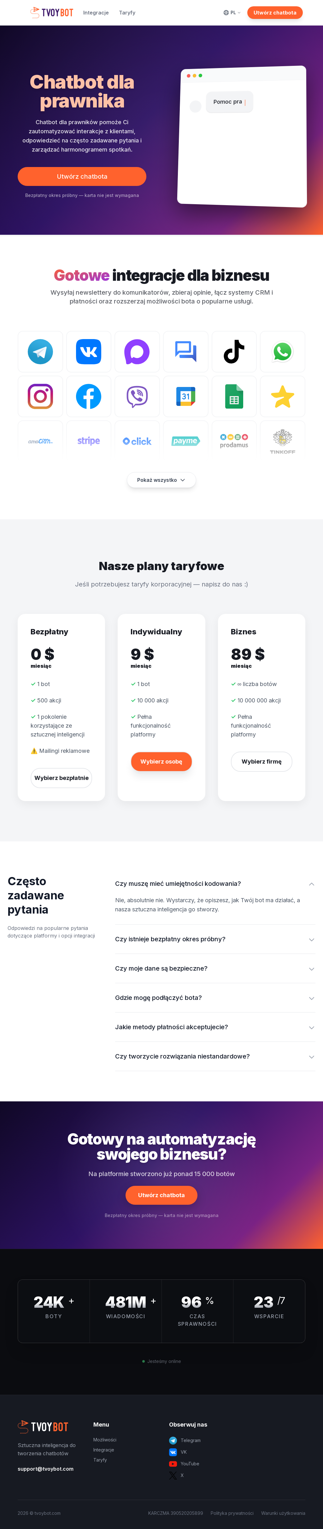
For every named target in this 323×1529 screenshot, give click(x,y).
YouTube (184, 1464)
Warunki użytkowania (283, 1513)
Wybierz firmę (262, 761)
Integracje (96, 12)
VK (178, 1452)
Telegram (185, 1441)
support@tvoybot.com (45, 1469)
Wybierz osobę (161, 761)
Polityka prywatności (232, 1513)
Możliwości (104, 1439)
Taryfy (127, 12)
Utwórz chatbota (275, 12)
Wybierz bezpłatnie (61, 778)
